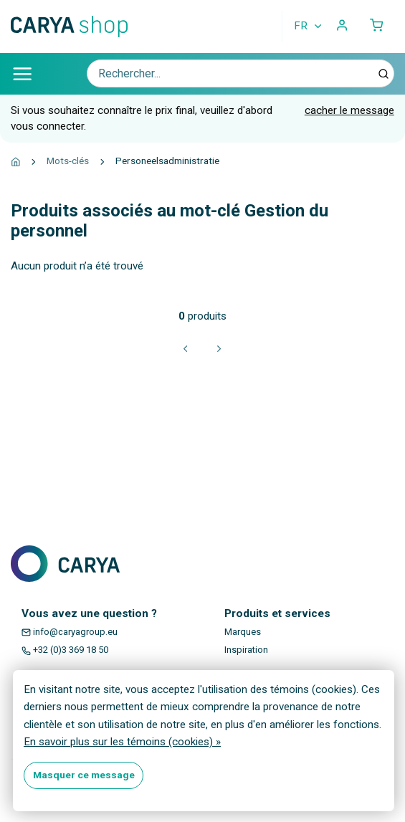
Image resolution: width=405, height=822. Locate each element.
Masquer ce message (84, 774)
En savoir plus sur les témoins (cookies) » (122, 741)
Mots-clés (68, 160)
